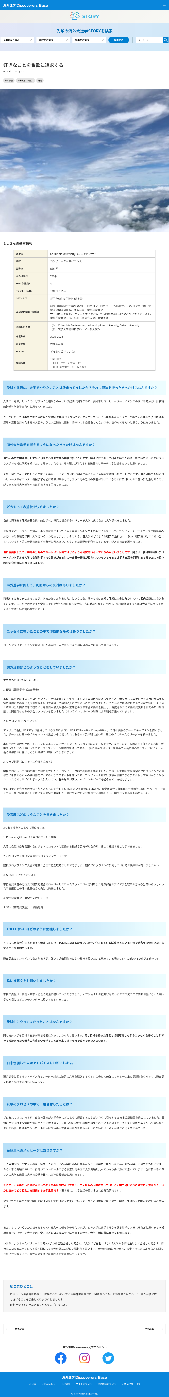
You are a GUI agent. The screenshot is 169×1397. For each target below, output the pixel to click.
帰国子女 (9, 80)
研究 (40, 80)
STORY (32, 1383)
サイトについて (84, 1383)
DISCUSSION (48, 1383)
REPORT (65, 1383)
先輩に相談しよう (131, 1383)
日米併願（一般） (25, 80)
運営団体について (107, 1383)
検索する (166, 40)
